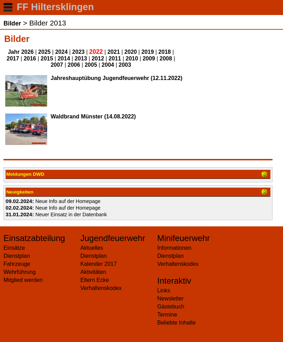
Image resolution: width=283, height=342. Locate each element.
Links (163, 290)
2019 (148, 52)
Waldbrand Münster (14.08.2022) (93, 116)
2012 (98, 58)
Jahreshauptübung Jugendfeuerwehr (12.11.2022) (116, 78)
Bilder (12, 23)
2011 (115, 58)
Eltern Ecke (94, 280)
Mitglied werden (23, 280)
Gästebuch (170, 307)
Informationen (174, 248)
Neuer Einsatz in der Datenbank (71, 214)
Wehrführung (19, 272)
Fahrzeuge (16, 264)
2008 (166, 58)
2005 (91, 65)
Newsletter (170, 298)
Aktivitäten (93, 272)
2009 (149, 58)
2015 (47, 58)
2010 (132, 58)
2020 (130, 52)
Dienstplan (16, 256)
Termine (167, 315)
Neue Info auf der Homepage (67, 201)
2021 (113, 52)
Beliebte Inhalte (176, 323)
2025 (44, 52)
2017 (13, 58)
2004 (108, 65)
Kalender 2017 (98, 264)
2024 (61, 52)
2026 (27, 52)
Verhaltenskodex (101, 288)
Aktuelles (91, 248)
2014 (64, 58)
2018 (164, 52)
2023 (78, 52)
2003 (124, 65)
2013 (81, 58)
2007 (57, 65)
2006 (74, 65)
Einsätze (14, 248)
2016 (30, 58)
